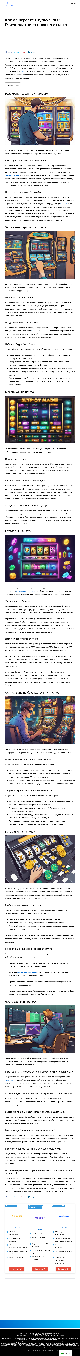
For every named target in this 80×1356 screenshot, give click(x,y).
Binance (44, 331)
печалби (63, 203)
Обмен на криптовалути (27, 972)
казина (23, 71)
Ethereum (15, 175)
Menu (76, 4)
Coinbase (35, 331)
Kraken (39, 1229)
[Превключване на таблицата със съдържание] (16, 85)
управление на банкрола (26, 591)
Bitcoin (8, 175)
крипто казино (10, 1080)
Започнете (15, 1269)
